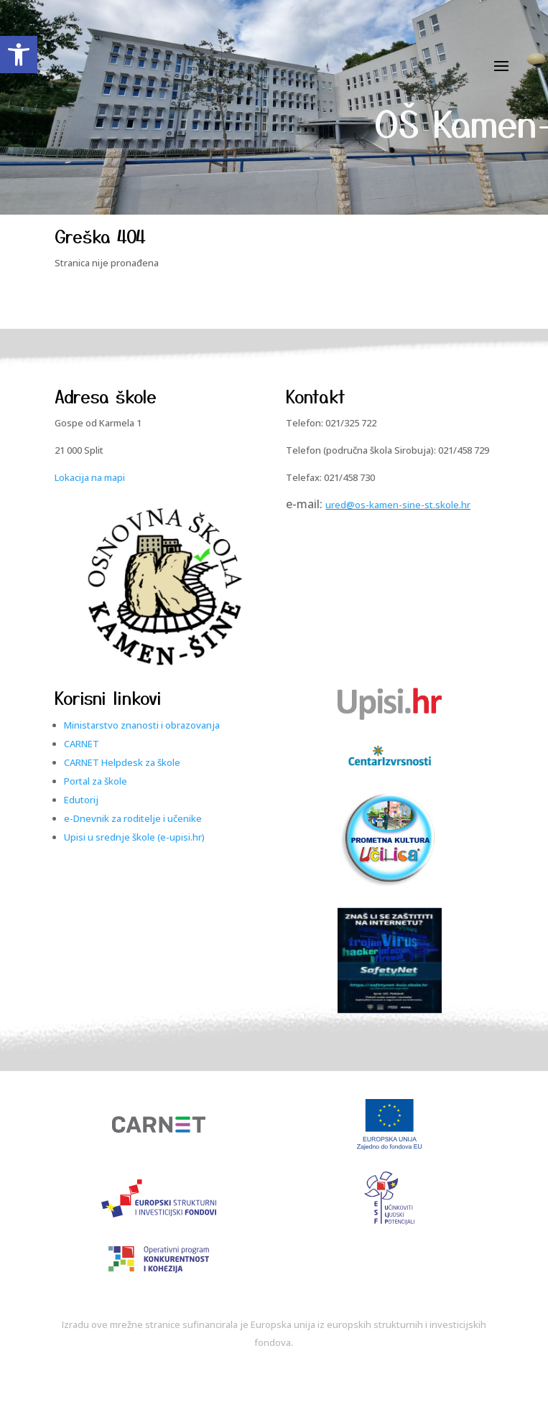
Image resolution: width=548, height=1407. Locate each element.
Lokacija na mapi (90, 477)
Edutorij (81, 799)
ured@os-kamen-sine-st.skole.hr (397, 504)
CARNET (81, 743)
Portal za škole (95, 781)
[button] (18, 54)
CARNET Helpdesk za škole (122, 762)
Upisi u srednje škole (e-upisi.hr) (134, 837)
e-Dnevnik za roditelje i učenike (133, 818)
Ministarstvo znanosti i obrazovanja (142, 725)
